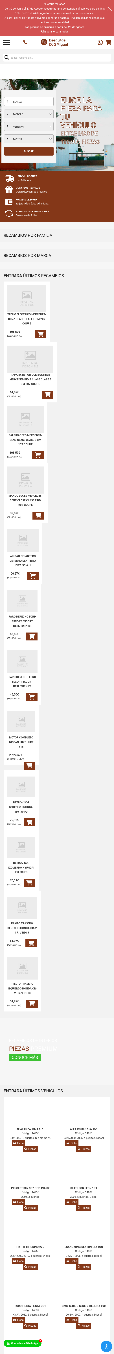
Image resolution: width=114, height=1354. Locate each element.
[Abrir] (6, 42)
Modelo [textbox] (18, 114)
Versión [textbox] (18, 126)
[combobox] (29, 101)
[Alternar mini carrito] (108, 42)
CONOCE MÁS (25, 1057)
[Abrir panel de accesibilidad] (106, 1346)
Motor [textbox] (17, 139)
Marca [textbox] (17, 101)
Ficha (18, 1143)
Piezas (30, 1149)
